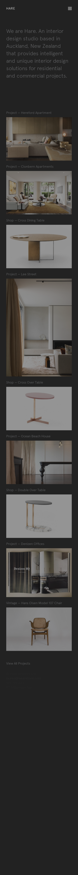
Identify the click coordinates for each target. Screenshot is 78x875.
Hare (10, 8)
